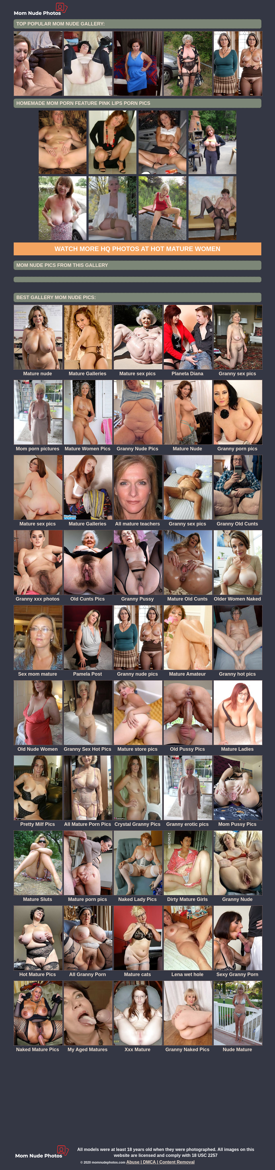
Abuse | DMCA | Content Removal (160, 1162)
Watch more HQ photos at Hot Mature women (137, 248)
